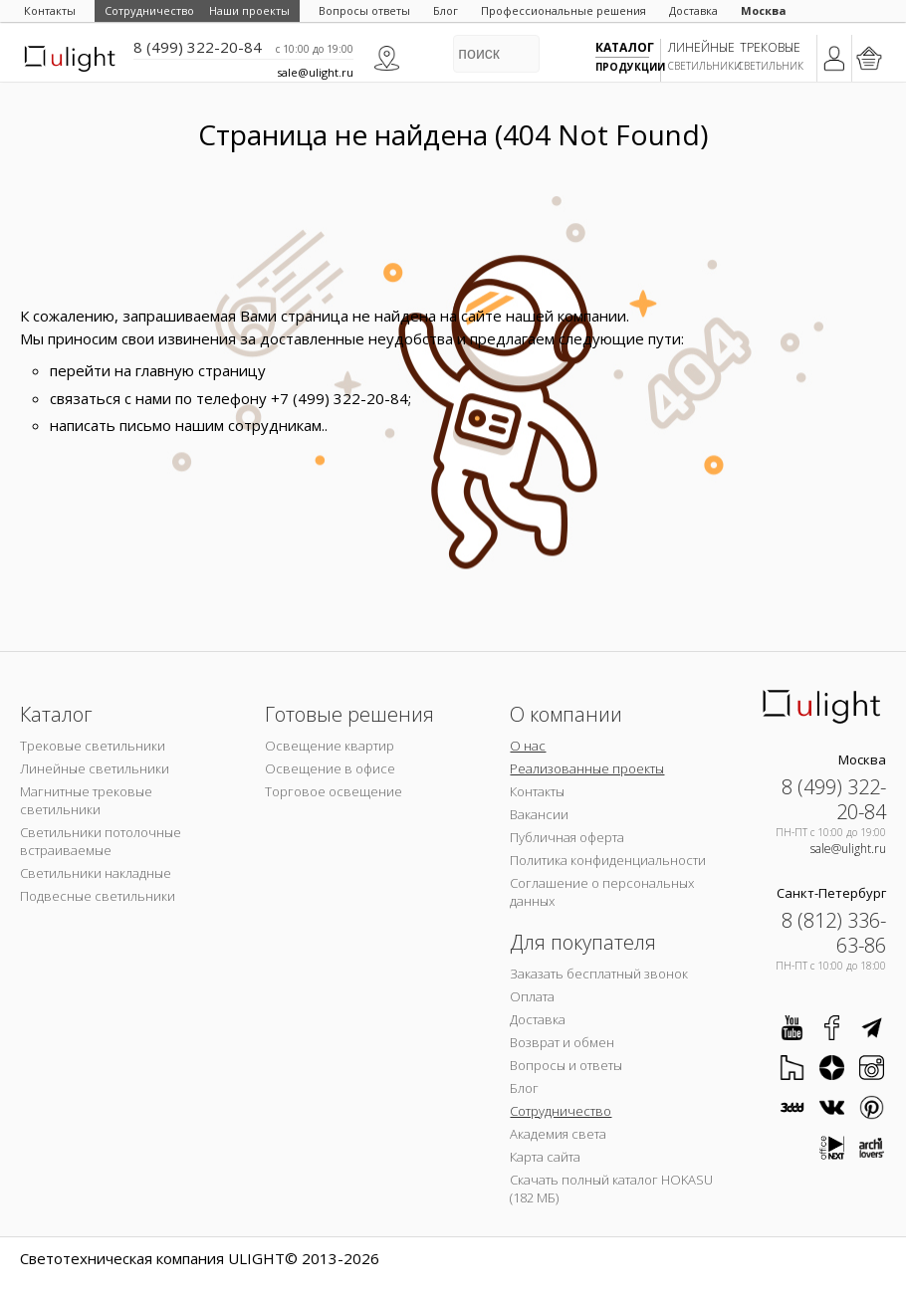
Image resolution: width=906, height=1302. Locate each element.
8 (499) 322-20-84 (197, 47)
